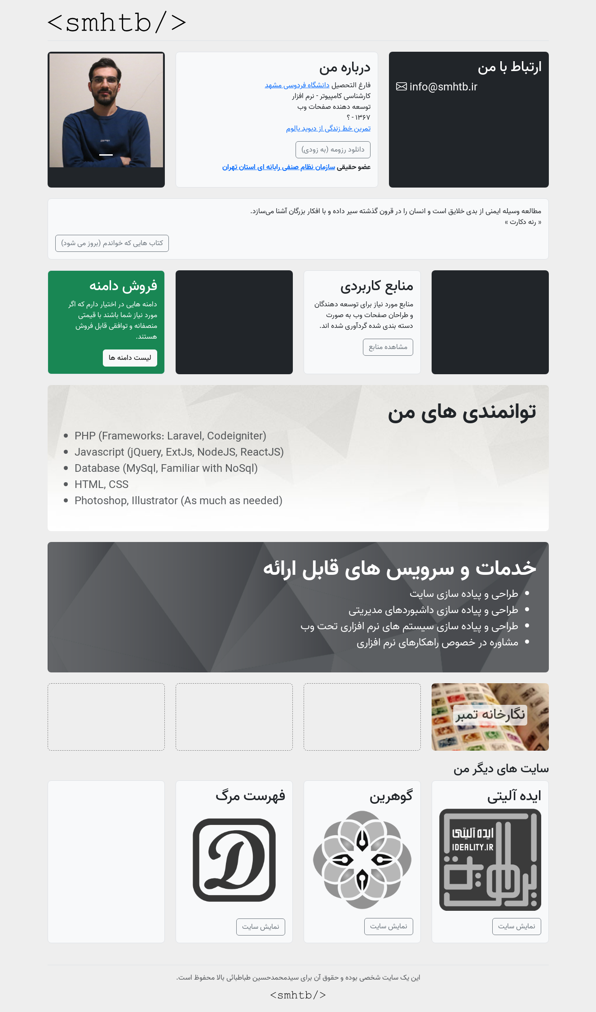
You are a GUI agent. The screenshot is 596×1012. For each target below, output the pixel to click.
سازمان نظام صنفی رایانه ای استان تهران (278, 167)
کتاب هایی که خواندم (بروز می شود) (112, 243)
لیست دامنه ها (130, 358)
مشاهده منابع (388, 347)
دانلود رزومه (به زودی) (333, 150)
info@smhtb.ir (436, 87)
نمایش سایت (516, 926)
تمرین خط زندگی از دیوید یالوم (328, 128)
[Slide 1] (106, 155)
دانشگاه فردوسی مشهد (297, 85)
